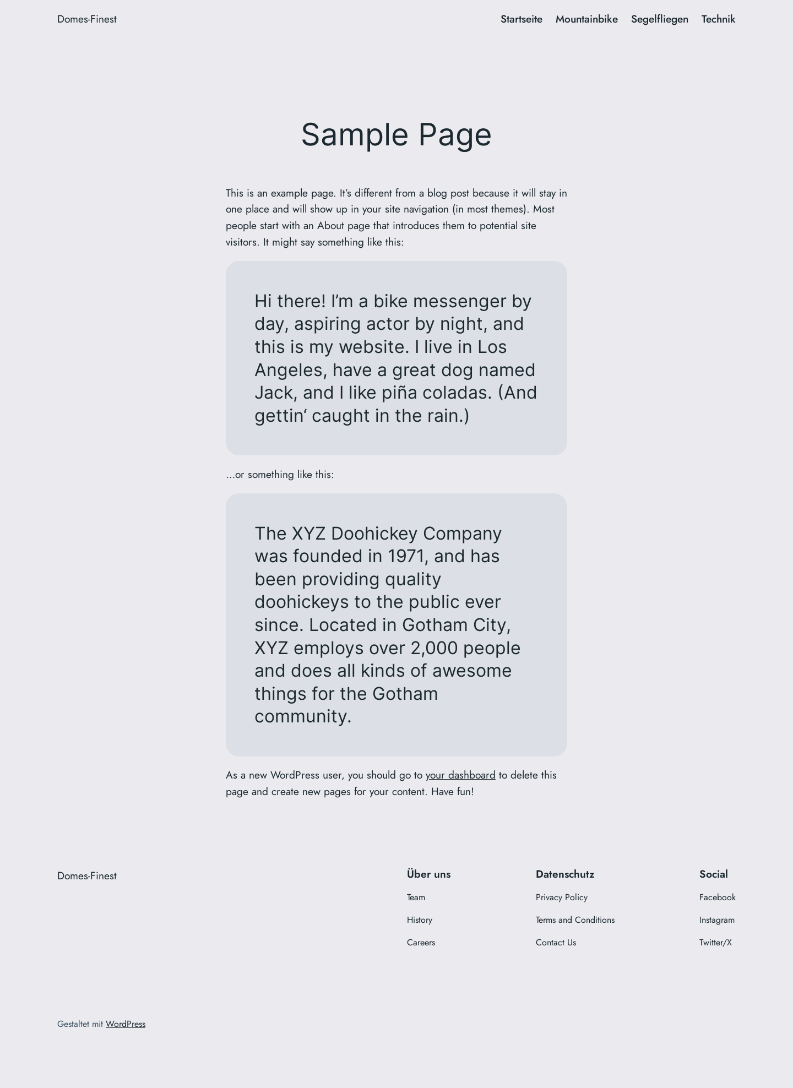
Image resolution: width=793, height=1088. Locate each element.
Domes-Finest (87, 18)
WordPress (125, 1024)
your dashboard (461, 774)
